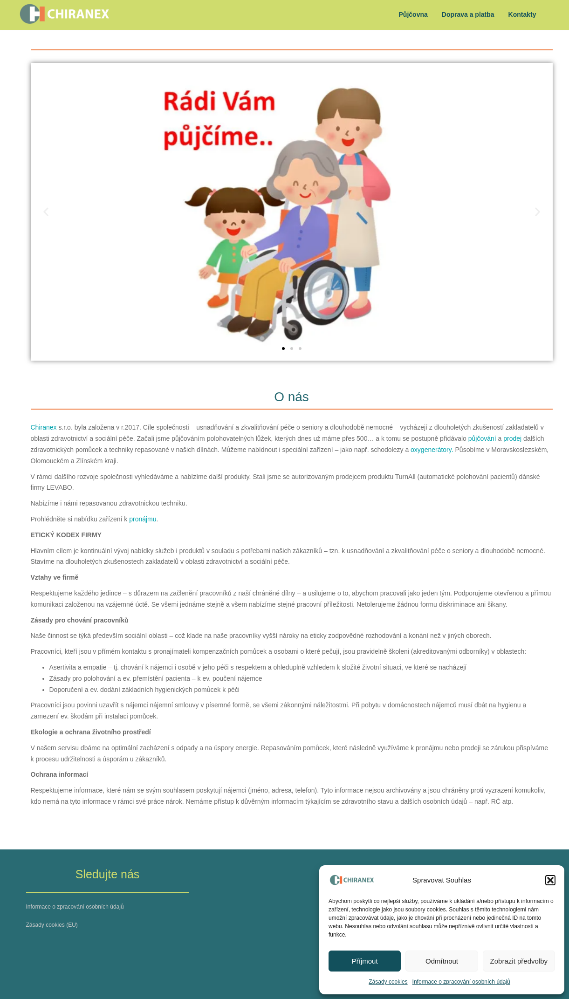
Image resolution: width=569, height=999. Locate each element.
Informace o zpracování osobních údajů (461, 981)
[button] (550, 880)
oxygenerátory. (433, 449)
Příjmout (365, 961)
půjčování (482, 438)
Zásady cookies (388, 981)
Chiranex (44, 427)
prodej (512, 438)
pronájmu (142, 519)
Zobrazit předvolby (519, 961)
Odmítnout (441, 961)
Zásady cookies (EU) (52, 925)
